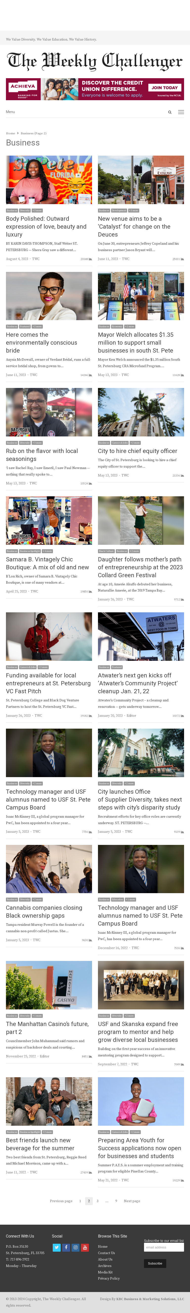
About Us (105, 1259)
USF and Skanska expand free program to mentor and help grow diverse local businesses (138, 1032)
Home (103, 1246)
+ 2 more (37, 326)
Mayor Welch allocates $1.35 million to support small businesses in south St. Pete (135, 343)
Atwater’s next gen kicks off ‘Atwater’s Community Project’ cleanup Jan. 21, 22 (138, 683)
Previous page (61, 1201)
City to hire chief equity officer (137, 451)
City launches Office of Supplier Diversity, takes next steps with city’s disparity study (140, 800)
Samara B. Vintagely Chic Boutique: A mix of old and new (47, 563)
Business (12, 210)
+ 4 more (47, 551)
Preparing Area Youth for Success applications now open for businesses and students (139, 1148)
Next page (132, 1201)
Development (119, 210)
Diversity (25, 210)
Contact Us (106, 1253)
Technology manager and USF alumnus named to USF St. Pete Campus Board (48, 800)
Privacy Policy (109, 1278)
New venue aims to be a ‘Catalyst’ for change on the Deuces (134, 227)
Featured (25, 326)
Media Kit (105, 1272)
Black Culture (106, 551)
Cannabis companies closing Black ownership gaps (44, 912)
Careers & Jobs (120, 442)
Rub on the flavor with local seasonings (42, 455)
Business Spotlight (30, 551)
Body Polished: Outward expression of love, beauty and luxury (46, 227)
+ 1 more (130, 899)
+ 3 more (37, 210)
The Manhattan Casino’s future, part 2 (47, 1028)
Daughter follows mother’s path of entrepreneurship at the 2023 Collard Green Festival (140, 567)
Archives (105, 1266)
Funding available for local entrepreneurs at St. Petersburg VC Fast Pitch (48, 683)
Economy (117, 326)
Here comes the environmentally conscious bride (41, 343)
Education (117, 899)
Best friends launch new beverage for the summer (40, 1144)
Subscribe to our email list (164, 1241)
